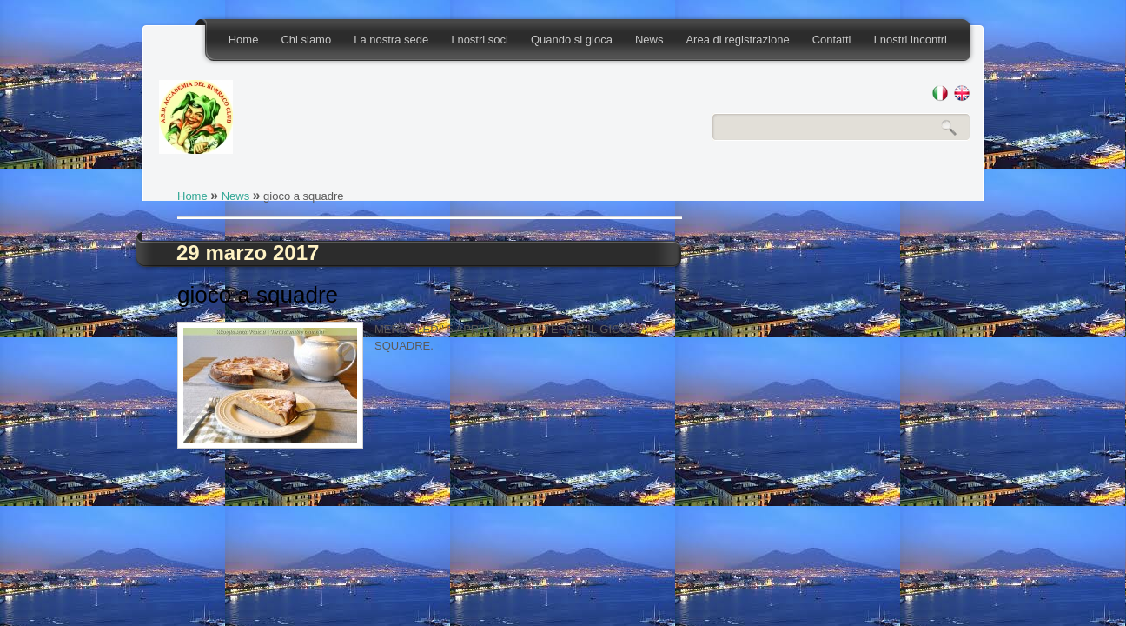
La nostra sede (391, 39)
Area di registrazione (737, 39)
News (649, 39)
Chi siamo (306, 39)
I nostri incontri (910, 39)
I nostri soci (479, 39)
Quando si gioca (572, 39)
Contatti (831, 39)
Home (244, 39)
